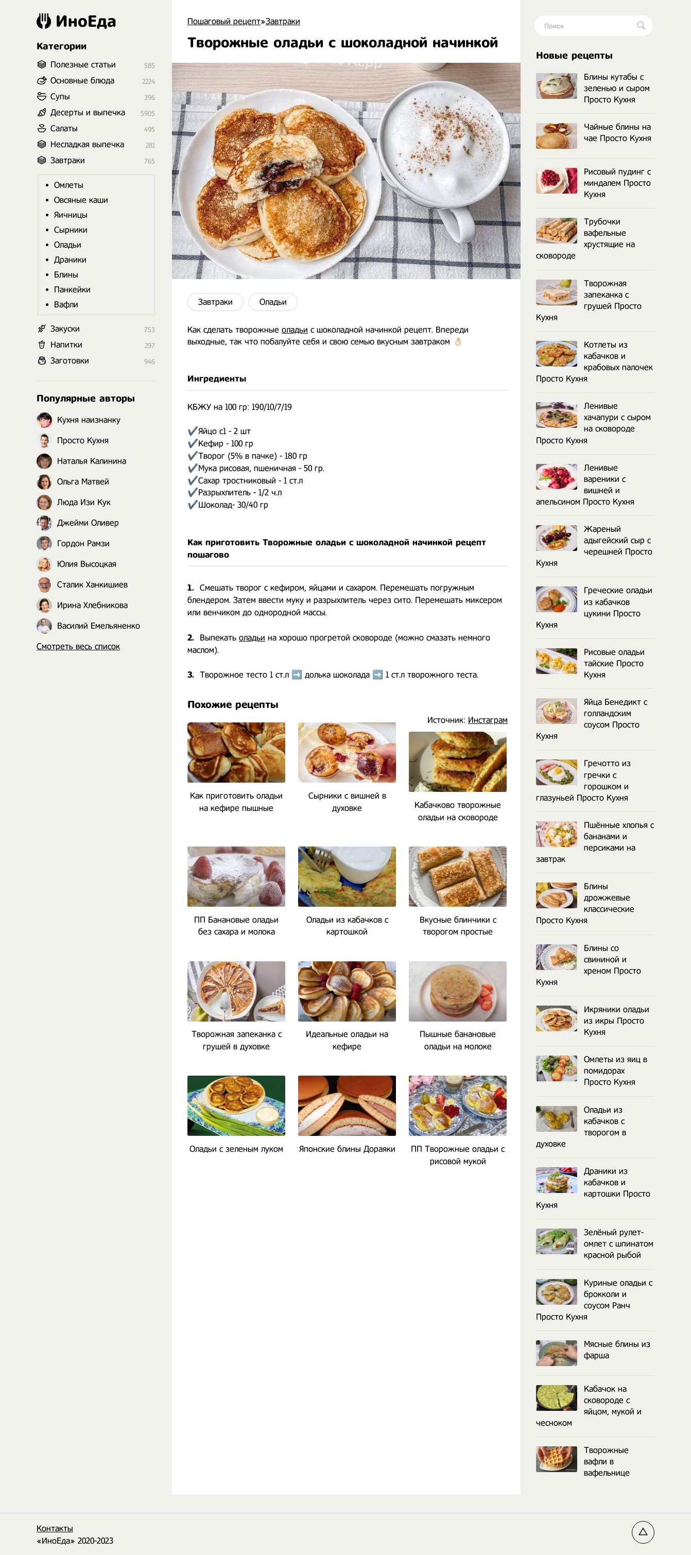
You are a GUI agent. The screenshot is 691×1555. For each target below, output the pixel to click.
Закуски (65, 329)
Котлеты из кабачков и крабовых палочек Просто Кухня (594, 362)
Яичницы (71, 215)
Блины (66, 275)
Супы (60, 96)
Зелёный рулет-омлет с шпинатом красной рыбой (594, 1244)
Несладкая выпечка (87, 144)
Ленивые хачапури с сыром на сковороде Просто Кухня (593, 423)
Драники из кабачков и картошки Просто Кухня (593, 1188)
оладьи (295, 330)
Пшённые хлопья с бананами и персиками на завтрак (595, 842)
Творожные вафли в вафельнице (583, 1461)
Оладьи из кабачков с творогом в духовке (581, 1127)
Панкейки (72, 290)
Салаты (64, 128)
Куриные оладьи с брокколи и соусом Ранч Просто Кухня (594, 1300)
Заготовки (69, 361)
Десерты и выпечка (87, 112)
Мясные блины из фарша (593, 1350)
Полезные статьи (83, 65)
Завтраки (215, 302)
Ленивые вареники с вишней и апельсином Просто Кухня (585, 485)
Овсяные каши (81, 200)
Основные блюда (82, 80)
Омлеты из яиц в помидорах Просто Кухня (591, 1071)
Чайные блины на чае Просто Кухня (593, 133)
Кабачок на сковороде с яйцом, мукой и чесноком (589, 1406)
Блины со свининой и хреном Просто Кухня (588, 965)
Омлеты (68, 185)
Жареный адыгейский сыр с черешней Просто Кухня (594, 546)
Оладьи (273, 302)
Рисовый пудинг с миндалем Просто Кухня (593, 183)
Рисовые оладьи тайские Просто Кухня (590, 663)
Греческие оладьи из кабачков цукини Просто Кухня (594, 607)
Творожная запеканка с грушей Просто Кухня (589, 300)
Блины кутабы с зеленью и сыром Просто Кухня (593, 88)
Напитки (66, 345)
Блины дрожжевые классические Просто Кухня (585, 903)
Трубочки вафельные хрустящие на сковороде (585, 239)
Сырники (71, 230)
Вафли (66, 304)
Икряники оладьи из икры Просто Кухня (592, 1021)
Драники (70, 260)
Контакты (55, 1528)
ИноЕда (76, 21)
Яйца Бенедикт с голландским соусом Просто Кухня (591, 719)
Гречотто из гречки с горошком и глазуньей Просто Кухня (583, 780)
